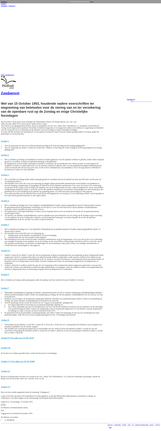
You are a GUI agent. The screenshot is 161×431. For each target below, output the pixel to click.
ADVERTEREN (117, 425)
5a (141, 101)
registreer (11, 6)
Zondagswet (9, 75)
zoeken (3, 4)
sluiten (91, 1)
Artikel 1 (132, 101)
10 (147, 101)
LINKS (129, 425)
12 (149, 101)
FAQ (133, 425)
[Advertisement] (7, 40)
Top (110, 426)
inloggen (4, 6)
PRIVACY (152, 425)
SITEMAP (124, 425)
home (3, 75)
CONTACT (157, 425)
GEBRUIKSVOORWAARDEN (141, 425)
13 (151, 101)
